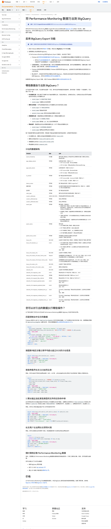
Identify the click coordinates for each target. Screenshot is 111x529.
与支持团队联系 (85, 511)
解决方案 (32, 2)
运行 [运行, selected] (31, 10)
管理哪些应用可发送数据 (51, 76)
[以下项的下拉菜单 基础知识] (13, 10)
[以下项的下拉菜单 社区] (54, 2)
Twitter (53, 516)
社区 (51, 2)
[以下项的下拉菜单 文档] (46, 2)
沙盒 (41, 483)
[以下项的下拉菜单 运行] (27, 2)
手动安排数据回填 (43, 60)
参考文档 (39, 10)
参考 (24, 513)
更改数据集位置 (53, 66)
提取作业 (44, 470)
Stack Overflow (85, 513)
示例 (45, 10)
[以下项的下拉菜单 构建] (20, 2)
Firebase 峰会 (55, 513)
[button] (9, 15)
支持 (58, 2)
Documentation (7, 7)
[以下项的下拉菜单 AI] (19, 10)
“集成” (44, 49)
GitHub (24, 521)
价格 (38, 2)
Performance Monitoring (25, 7)
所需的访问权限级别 (67, 44)
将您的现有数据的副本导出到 (49, 57)
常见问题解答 (85, 521)
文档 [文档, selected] (43, 2)
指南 (24, 511)
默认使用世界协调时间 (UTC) (65, 322)
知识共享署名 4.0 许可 (47, 487)
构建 (17, 2)
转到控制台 (105, 2)
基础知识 (9, 10)
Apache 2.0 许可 (70, 487)
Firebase (28, 14)
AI (16, 10)
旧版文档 (84, 523)
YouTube (54, 518)
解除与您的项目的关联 (63, 79)
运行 (24, 2)
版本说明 (84, 518)
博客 (99, 2)
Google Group (85, 516)
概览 (3, 10)
